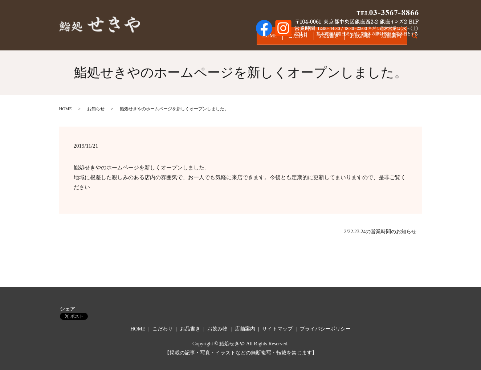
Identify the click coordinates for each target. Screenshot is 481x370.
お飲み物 (353, 39)
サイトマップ (277, 329)
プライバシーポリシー (325, 329)
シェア (67, 309)
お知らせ (96, 108)
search (418, 39)
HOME (249, 39)
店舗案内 (389, 39)
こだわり (282, 39)
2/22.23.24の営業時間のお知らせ (380, 231)
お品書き (318, 39)
